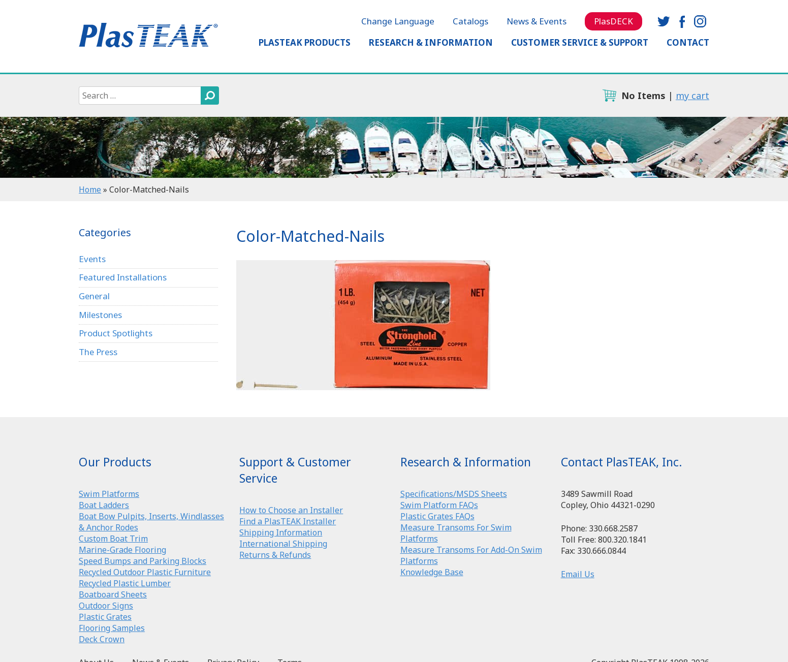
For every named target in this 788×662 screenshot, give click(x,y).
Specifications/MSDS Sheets (453, 493)
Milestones (101, 315)
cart (609, 95)
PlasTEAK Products (305, 42)
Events (92, 259)
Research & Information (431, 42)
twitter (663, 21)
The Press (98, 352)
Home (90, 189)
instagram (700, 21)
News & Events (536, 21)
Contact (688, 42)
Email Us (577, 574)
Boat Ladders (104, 505)
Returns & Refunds (275, 554)
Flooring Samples (112, 628)
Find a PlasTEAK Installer (287, 521)
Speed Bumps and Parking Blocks (142, 560)
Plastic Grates (105, 616)
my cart (692, 95)
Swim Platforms (109, 493)
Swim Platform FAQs (439, 505)
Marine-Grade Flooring (122, 549)
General (95, 296)
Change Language (397, 21)
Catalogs (470, 21)
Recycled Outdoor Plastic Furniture (145, 572)
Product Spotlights (115, 333)
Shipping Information (280, 532)
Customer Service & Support (579, 42)
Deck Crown (101, 639)
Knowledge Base (431, 572)
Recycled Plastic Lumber (125, 583)
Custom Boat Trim (113, 538)
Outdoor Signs (106, 605)
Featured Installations (123, 277)
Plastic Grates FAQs (437, 516)
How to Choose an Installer (291, 510)
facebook (682, 21)
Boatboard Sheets (113, 594)
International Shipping (283, 543)
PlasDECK (613, 21)
